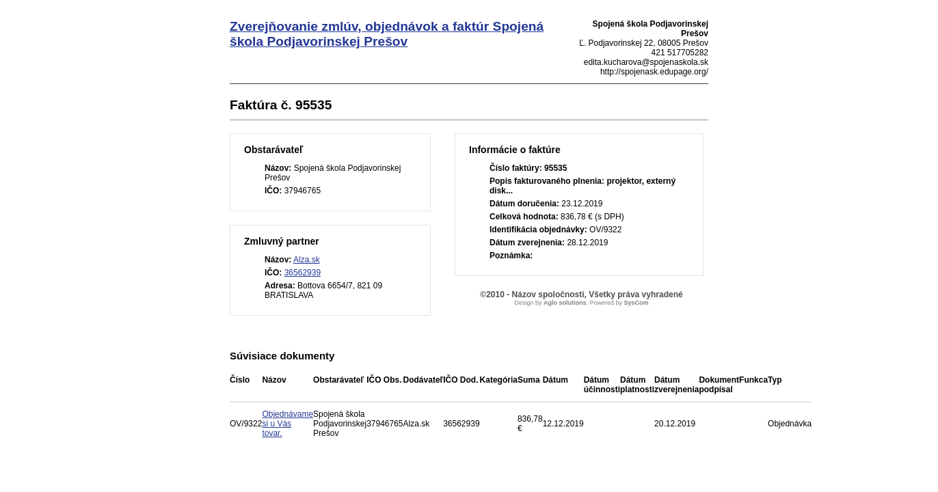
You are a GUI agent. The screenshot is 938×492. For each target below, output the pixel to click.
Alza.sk (306, 259)
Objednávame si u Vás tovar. (287, 423)
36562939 (302, 272)
